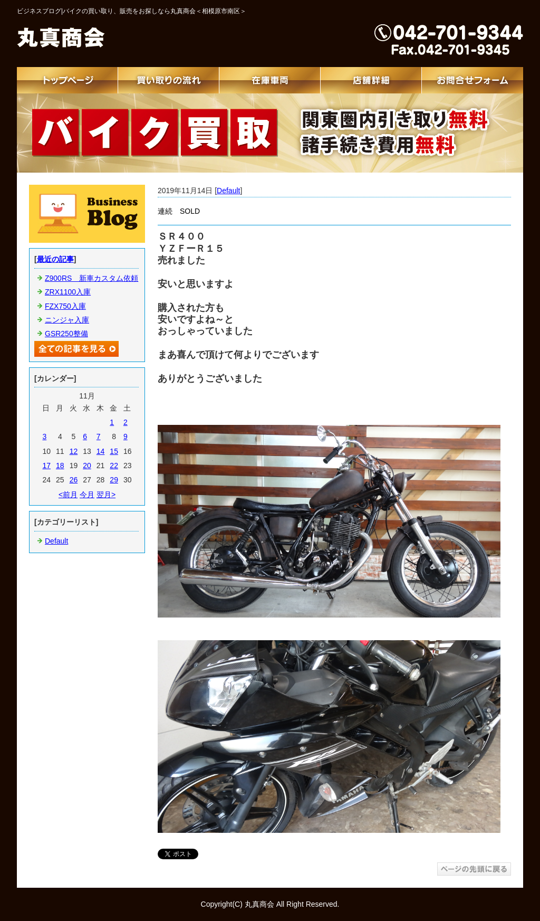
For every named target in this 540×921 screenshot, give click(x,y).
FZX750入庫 (65, 306)
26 (74, 480)
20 (87, 465)
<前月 (68, 494)
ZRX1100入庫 (68, 292)
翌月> (106, 494)
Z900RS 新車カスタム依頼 (91, 278)
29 (114, 480)
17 (46, 465)
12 (74, 451)
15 (114, 451)
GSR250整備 (66, 333)
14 (101, 451)
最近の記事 (55, 259)
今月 (87, 494)
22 (114, 465)
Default (228, 190)
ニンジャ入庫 (67, 320)
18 (60, 465)
